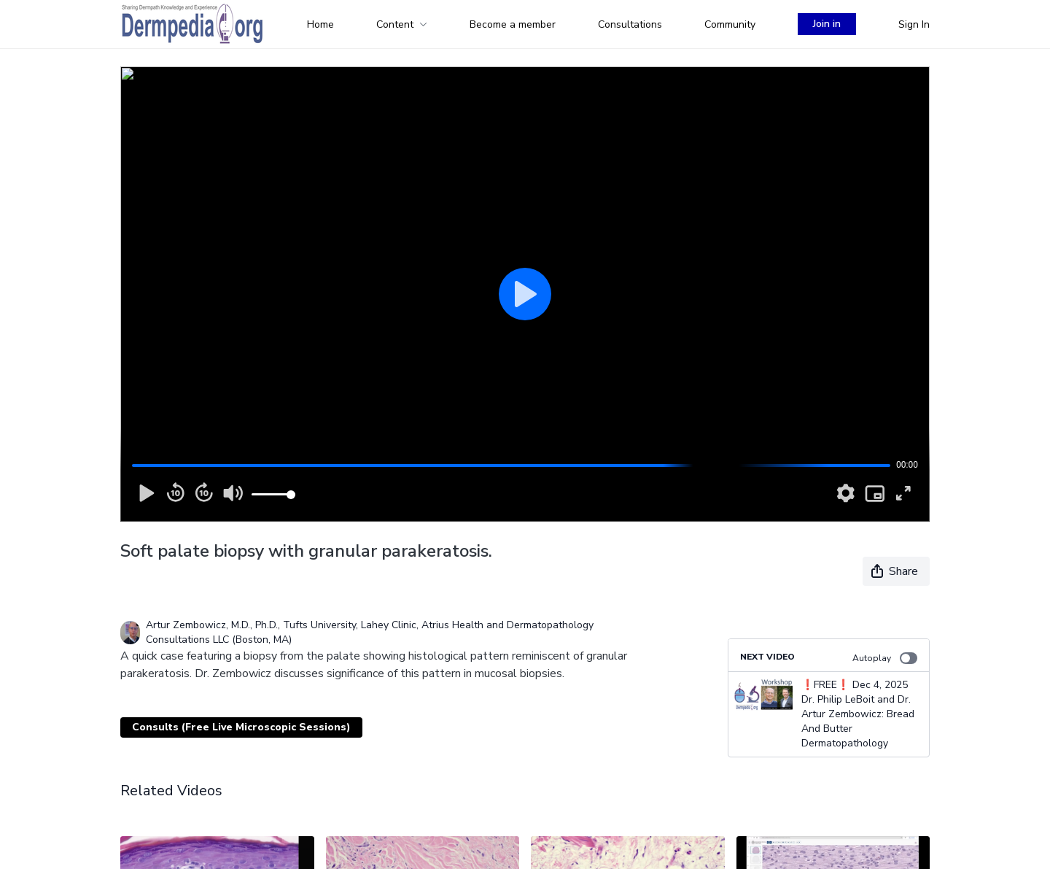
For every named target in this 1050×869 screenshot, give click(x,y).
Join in (827, 24)
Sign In (914, 24)
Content (401, 24)
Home (320, 24)
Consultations (630, 24)
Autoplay (884, 658)
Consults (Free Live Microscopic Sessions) (241, 727)
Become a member (513, 24)
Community (729, 24)
